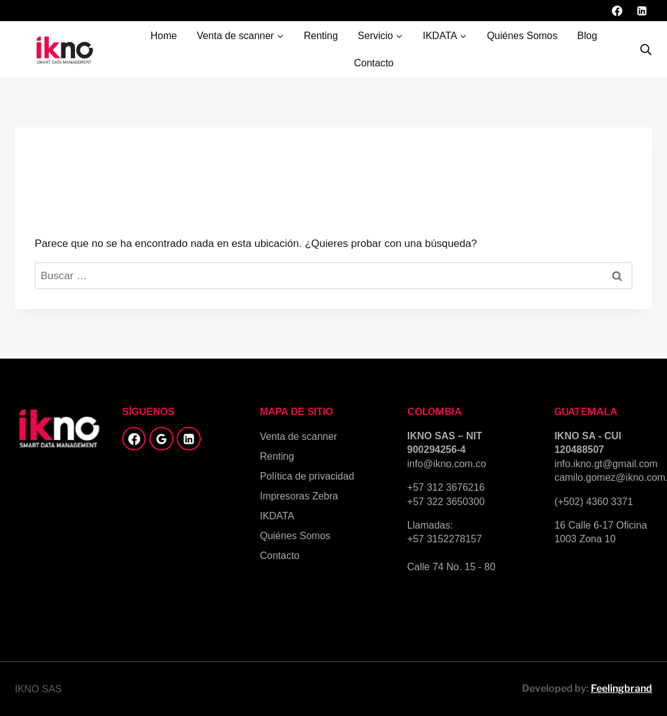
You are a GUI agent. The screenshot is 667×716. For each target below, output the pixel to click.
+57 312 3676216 (446, 487)
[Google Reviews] (161, 438)
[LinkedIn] (641, 10)
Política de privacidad (307, 476)
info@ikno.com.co (446, 464)
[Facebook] (617, 10)
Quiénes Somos (522, 35)
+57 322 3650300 (446, 501)
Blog (587, 35)
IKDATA (277, 516)
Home (164, 35)
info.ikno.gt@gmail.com (606, 464)
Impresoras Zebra (299, 496)
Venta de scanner (298, 436)
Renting (321, 35)
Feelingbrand (621, 688)
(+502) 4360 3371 (593, 501)
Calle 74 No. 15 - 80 (451, 567)
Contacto (374, 63)
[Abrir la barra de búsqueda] (646, 49)
